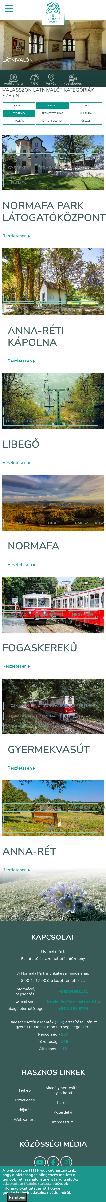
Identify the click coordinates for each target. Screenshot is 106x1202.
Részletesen (16, 236)
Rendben (17, 1197)
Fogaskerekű (39, 648)
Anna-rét (29, 852)
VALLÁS (19, 121)
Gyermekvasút (49, 750)
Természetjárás (55, 168)
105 (64, 1041)
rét (51, 297)
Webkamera (24, 1119)
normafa (19, 307)
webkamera (13, 80)
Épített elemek (19, 180)
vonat (51, 716)
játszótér (83, 818)
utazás (83, 716)
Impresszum (63, 1122)
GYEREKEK (19, 113)
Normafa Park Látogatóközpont (54, 212)
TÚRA (85, 105)
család (19, 614)
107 (64, 1034)
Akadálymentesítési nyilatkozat (63, 1090)
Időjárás (24, 1110)
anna (18, 297)
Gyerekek (18, 168)
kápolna (83, 297)
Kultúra (83, 168)
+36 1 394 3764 (73, 1008)
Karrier (63, 1102)
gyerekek (50, 614)
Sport (51, 157)
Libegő (21, 444)
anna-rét (18, 828)
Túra (83, 157)
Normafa (33, 546)
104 (59, 1022)
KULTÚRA (86, 113)
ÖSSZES (86, 121)
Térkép (24, 1090)
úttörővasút (53, 705)
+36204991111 (73, 991)
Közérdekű (63, 1112)
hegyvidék (51, 307)
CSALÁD (19, 105)
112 (63, 1049)
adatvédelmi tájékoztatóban (28, 1183)
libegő (51, 421)
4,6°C (34, 80)
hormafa (19, 818)
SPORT (52, 105)
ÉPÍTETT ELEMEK (52, 121)
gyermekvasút (21, 716)
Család (19, 157)
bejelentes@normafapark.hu (73, 1001)
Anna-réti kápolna (36, 337)
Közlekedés (24, 1100)
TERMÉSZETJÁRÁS (52, 113)
